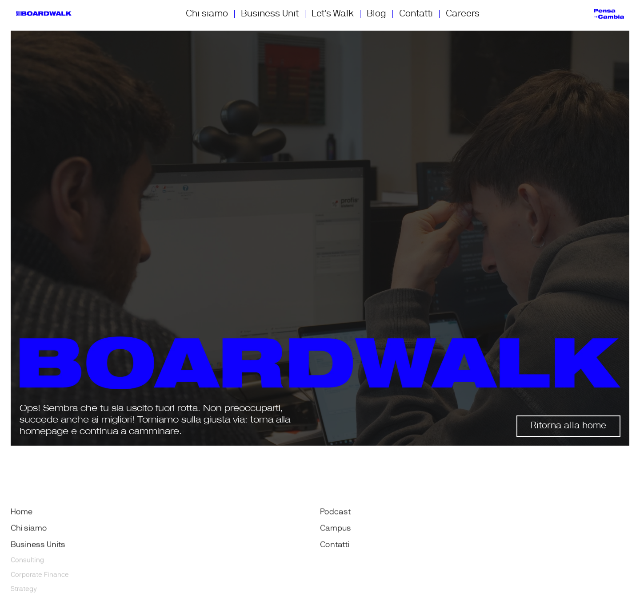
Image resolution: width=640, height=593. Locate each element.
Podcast (335, 514)
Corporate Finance (40, 576)
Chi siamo (207, 13)
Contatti (416, 13)
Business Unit (270, 13)
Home (21, 514)
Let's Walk (333, 13)
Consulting (27, 561)
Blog (376, 13)
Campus (335, 530)
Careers (463, 13)
